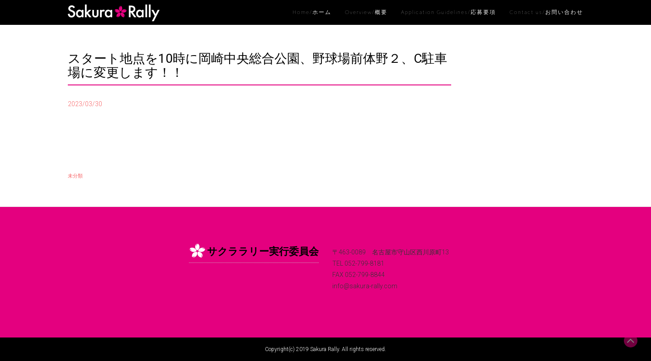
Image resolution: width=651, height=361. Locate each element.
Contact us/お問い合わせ (546, 12)
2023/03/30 (85, 104)
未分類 (75, 176)
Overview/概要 (366, 12)
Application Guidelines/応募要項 (448, 12)
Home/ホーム (311, 12)
